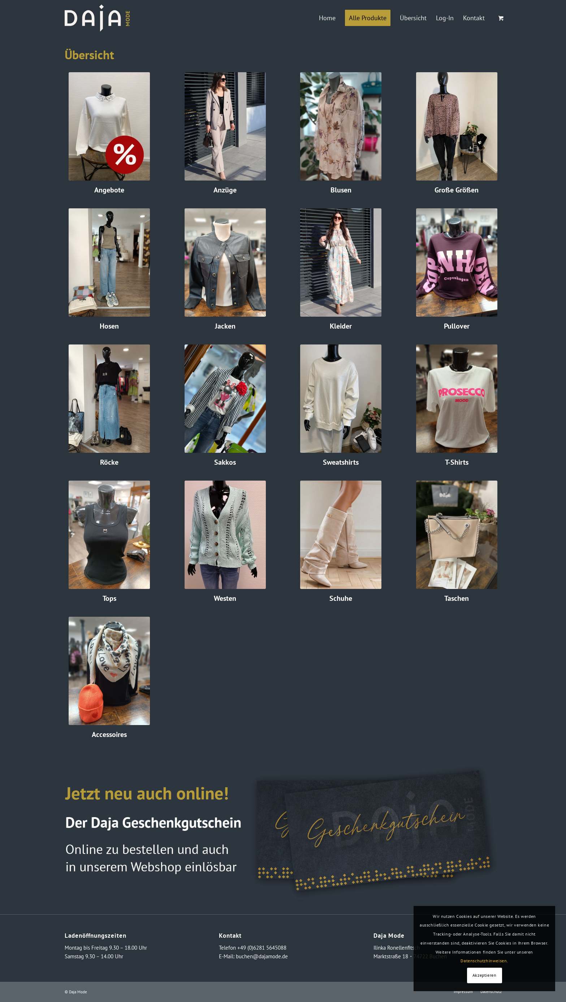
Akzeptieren (484, 975)
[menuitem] (327, 18)
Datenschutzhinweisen (484, 960)
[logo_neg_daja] (97, 18)
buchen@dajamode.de (262, 956)
